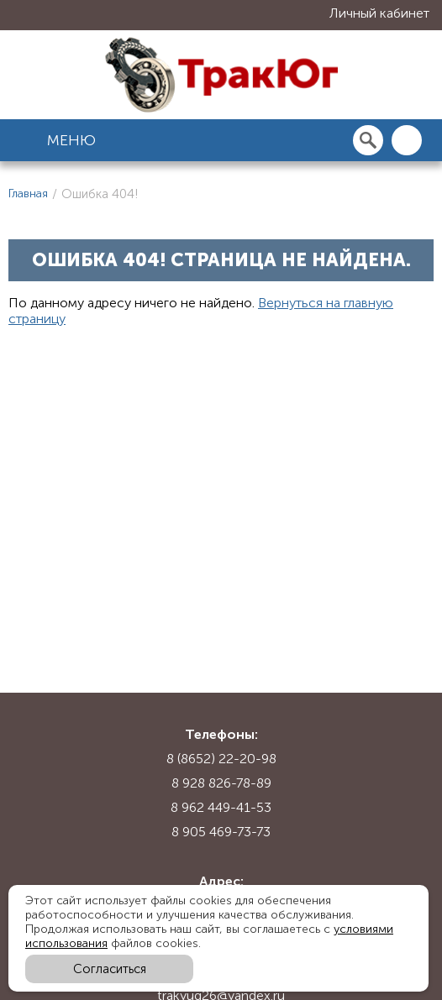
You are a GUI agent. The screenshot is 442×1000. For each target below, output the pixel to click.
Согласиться (109, 968)
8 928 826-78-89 (221, 783)
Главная (28, 193)
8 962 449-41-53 (221, 807)
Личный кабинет (379, 13)
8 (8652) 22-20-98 (221, 759)
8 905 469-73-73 (221, 832)
